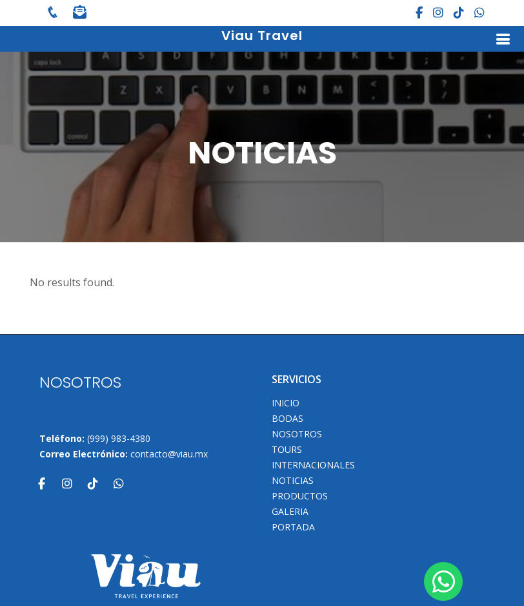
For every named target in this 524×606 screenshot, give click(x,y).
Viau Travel (262, 35)
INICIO (285, 403)
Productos (300, 496)
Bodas (287, 418)
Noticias (293, 480)
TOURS (287, 449)
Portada (293, 527)
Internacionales (313, 465)
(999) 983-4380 (118, 438)
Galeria (290, 511)
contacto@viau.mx (169, 454)
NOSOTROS (297, 434)
